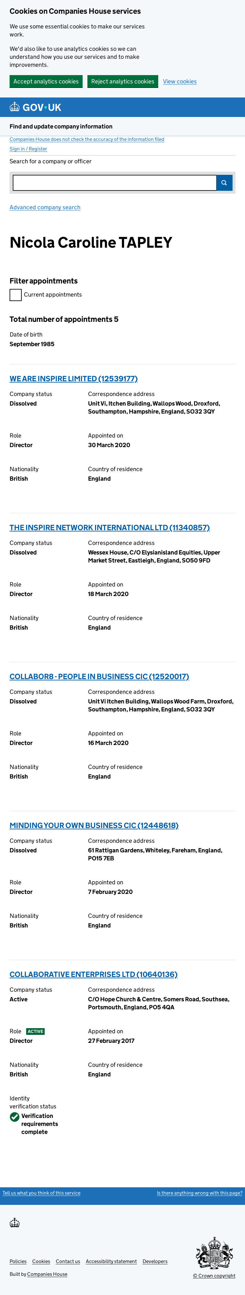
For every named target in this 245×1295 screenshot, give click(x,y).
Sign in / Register (28, 149)
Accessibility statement (111, 1261)
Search (225, 183)
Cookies (41, 1261)
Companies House (47, 1274)
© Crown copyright (214, 1276)
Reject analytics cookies (122, 81)
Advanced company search (45, 207)
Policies (18, 1261)
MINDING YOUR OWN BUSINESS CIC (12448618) (94, 825)
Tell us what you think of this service (41, 1193)
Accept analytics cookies (46, 81)
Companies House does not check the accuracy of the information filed (87, 139)
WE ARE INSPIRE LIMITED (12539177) (74, 378)
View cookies (180, 81)
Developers (155, 1261)
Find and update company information (61, 126)
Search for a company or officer (51, 161)
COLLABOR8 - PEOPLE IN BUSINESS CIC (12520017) (99, 676)
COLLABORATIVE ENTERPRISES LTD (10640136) (94, 974)
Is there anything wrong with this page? (199, 1193)
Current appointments (46, 295)
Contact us (68, 1261)
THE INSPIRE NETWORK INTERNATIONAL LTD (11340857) (110, 527)
